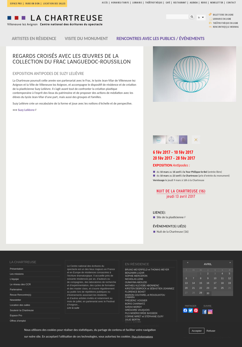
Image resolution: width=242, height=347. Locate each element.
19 (229, 283)
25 (222, 288)
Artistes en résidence (34, 38)
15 (200, 283)
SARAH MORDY (133, 307)
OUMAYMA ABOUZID (136, 282)
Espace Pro (16, 315)
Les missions (17, 274)
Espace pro (16, 3)
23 (208, 288)
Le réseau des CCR (20, 284)
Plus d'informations (142, 336)
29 (200, 292)
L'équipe (14, 279)
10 (215, 278)
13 (186, 283)
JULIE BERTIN (132, 319)
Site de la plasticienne (171, 217)
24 (215, 288)
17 (215, 283)
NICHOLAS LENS (134, 279)
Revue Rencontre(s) (20, 295)
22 (200, 288)
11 (222, 278)
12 (229, 278)
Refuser (210, 330)
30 (208, 293)
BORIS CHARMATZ (135, 303)
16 (208, 283)
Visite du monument (86, 38)
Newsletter (15, 300)
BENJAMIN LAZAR (134, 273)
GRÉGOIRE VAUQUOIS (137, 310)
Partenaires (16, 289)
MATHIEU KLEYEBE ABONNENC (142, 285)
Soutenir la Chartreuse (22, 310)
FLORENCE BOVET (135, 291)
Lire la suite (73, 308)
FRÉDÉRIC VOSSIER (136, 300)
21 (193, 288)
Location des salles (54, 3)
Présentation (16, 269)
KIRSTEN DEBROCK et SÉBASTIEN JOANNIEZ (149, 288)
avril (208, 264)
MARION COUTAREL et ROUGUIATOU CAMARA (145, 296)
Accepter (197, 330)
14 (193, 283)
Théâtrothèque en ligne (225, 23)
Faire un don (32, 3)
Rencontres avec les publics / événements (160, 38)
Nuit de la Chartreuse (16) (172, 231)
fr (199, 17)
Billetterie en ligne (223, 14)
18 (222, 283)
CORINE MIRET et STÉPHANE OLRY (144, 316)
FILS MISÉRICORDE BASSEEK (141, 313)
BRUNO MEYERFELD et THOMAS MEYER (147, 269)
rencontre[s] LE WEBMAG (226, 26)
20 (186, 288)
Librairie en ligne (222, 18)
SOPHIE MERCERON (136, 276)
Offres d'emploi (18, 321)
